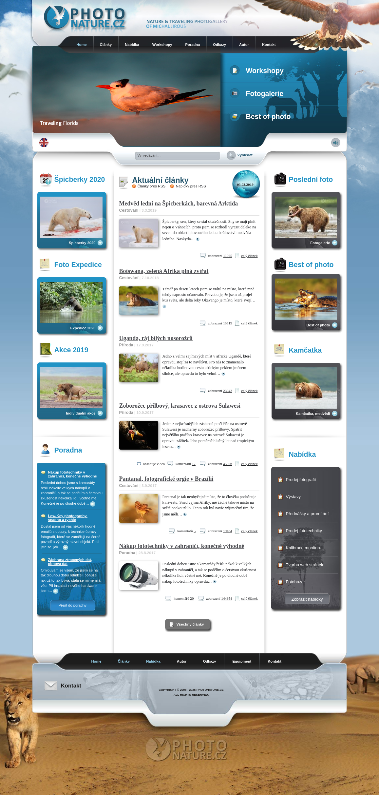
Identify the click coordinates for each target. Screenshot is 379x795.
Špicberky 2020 (82, 243)
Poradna (192, 45)
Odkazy (219, 45)
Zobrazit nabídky (307, 599)
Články (106, 45)
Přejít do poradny (72, 605)
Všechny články (190, 624)
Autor (244, 45)
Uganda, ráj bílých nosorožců (156, 338)
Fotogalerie (258, 94)
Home (82, 45)
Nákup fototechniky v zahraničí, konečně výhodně (72, 474)
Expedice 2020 (82, 328)
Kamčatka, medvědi (313, 414)
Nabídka (132, 45)
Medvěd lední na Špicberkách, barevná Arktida (178, 203)
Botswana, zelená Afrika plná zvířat (164, 271)
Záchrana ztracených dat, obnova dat (70, 562)
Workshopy (162, 45)
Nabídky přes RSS (191, 186)
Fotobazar (295, 581)
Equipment (241, 661)
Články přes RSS (151, 186)
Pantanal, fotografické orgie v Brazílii (166, 478)
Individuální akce (80, 413)
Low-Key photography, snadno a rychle (67, 518)
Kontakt (269, 45)
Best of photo (261, 117)
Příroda (126, 345)
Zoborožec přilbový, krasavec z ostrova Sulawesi (179, 405)
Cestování (129, 210)
